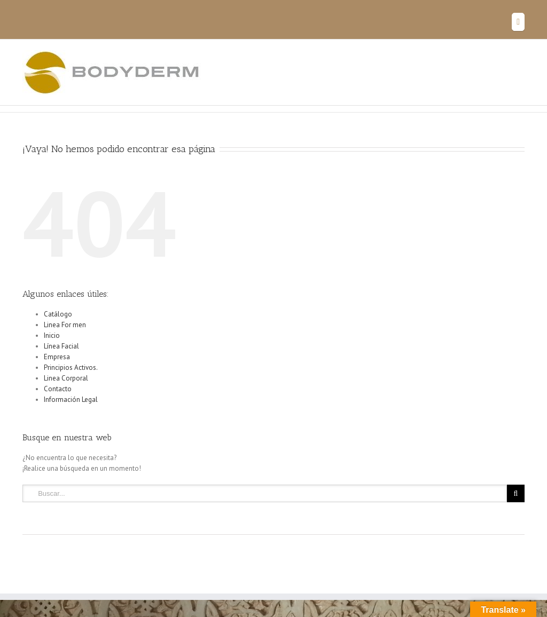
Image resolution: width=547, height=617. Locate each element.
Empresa (57, 356)
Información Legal (71, 399)
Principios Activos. (71, 367)
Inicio (52, 335)
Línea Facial (61, 346)
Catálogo (58, 314)
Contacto (58, 388)
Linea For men (65, 324)
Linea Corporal (66, 378)
